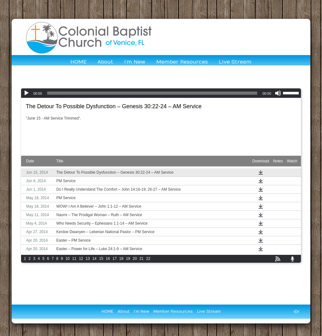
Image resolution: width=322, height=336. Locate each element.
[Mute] (278, 93)
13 (88, 258)
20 (135, 258)
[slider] (152, 93)
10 (67, 258)
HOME (78, 62)
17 (115, 258)
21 (141, 258)
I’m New (134, 62)
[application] (161, 93)
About (105, 62)
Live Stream (235, 62)
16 (108, 258)
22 (148, 258)
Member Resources (182, 62)
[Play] (26, 93)
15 (101, 258)
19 (128, 258)
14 (94, 258)
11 (74, 258)
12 (81, 258)
